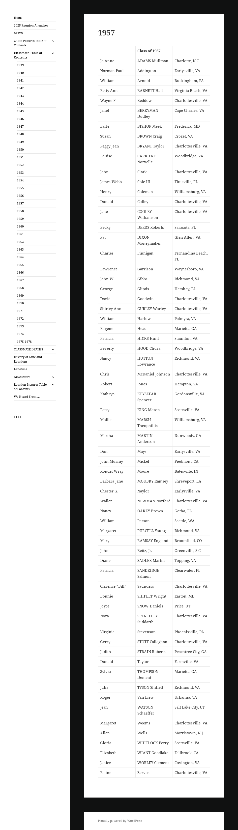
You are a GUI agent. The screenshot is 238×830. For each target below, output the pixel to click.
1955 (20, 188)
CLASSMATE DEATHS (28, 349)
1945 (20, 111)
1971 (20, 311)
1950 (20, 149)
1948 (20, 134)
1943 (20, 96)
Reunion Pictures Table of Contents (30, 386)
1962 (20, 242)
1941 (20, 80)
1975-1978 (24, 342)
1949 (20, 142)
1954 (20, 180)
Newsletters (22, 377)
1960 (20, 226)
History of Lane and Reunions (28, 359)
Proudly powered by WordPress (120, 821)
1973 (20, 326)
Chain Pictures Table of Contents (30, 43)
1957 (20, 203)
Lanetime (20, 369)
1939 (20, 65)
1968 (20, 288)
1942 (20, 88)
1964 (20, 257)
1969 (20, 295)
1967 (20, 280)
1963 (20, 249)
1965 (20, 265)
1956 (20, 196)
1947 (20, 126)
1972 (20, 318)
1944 (20, 103)
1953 (20, 173)
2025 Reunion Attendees (31, 25)
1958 (20, 211)
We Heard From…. (27, 397)
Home (18, 18)
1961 (20, 234)
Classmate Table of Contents (28, 55)
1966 (20, 272)
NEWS (18, 33)
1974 (20, 334)
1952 (20, 165)
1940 (20, 73)
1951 (20, 157)
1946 (20, 119)
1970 (20, 303)
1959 (20, 219)
